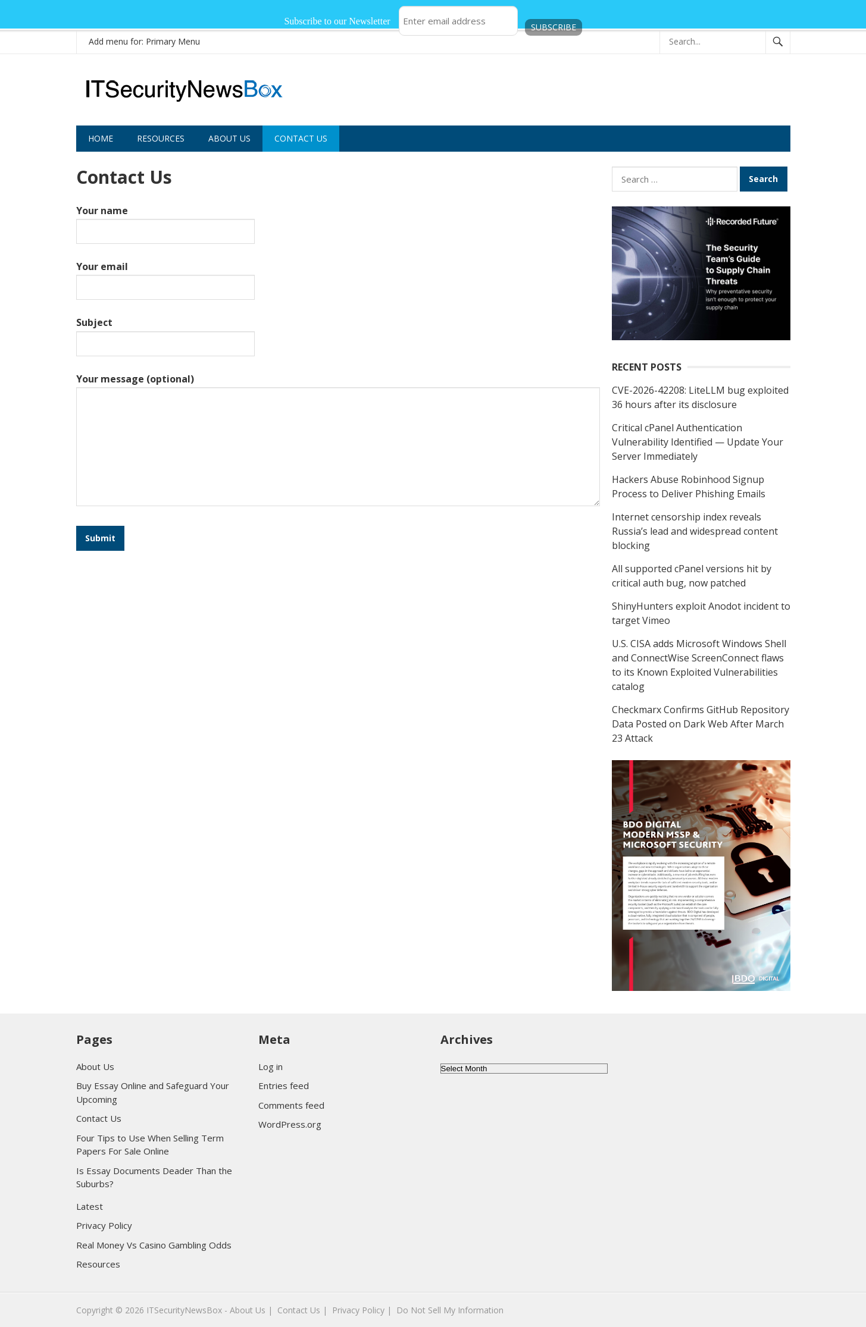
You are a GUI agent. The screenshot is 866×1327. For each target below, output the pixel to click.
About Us (229, 138)
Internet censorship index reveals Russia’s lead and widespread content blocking (695, 531)
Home (100, 138)
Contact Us (300, 138)
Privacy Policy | (362, 1310)
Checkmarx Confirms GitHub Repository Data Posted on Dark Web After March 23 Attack (700, 724)
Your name (165, 220)
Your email (165, 276)
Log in (270, 1066)
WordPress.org (289, 1124)
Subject (165, 332)
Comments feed (291, 1105)
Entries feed (283, 1085)
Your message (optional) (338, 440)
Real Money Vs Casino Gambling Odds (154, 1245)
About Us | (251, 1310)
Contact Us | (302, 1310)
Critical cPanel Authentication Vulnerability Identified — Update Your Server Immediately (697, 442)
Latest (89, 1206)
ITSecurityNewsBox (184, 1310)
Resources (161, 138)
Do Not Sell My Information (450, 1310)
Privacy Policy (104, 1225)
